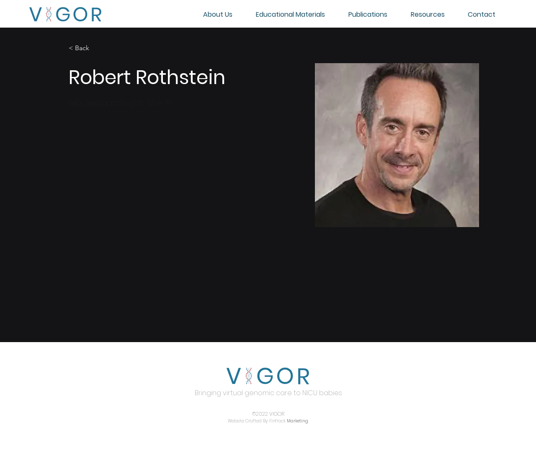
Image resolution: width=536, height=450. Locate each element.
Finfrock (288, 421)
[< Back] (85, 48)
